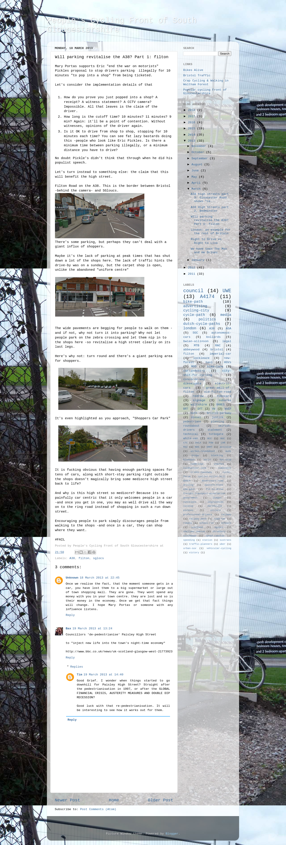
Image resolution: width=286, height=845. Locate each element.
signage (199, 400)
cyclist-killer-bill (211, 476)
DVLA (198, 442)
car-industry (194, 370)
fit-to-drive (214, 489)
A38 (72, 558)
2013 (192, 141)
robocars (224, 396)
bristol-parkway (219, 413)
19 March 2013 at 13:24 (92, 628)
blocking (217, 455)
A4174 (207, 296)
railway (226, 514)
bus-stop (225, 459)
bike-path (193, 302)
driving (188, 485)
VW (213, 409)
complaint (224, 468)
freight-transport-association (204, 493)
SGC (195, 332)
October (198, 152)
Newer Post (67, 800)
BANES (221, 404)
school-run (206, 523)
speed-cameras (215, 535)
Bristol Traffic (196, 75)
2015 (192, 128)
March (196, 189)
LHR (223, 442)
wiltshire (199, 404)
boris (207, 459)
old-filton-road (217, 392)
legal (226, 341)
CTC (185, 442)
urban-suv (189, 548)
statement (215, 430)
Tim (79, 674)
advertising (195, 306)
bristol (216, 349)
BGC (222, 438)
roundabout (191, 426)
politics (207, 319)
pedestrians (192, 421)
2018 (192, 110)
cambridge (197, 464)
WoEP (228, 409)
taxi (208, 362)
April (196, 183)
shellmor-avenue (194, 531)
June (196, 170)
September (200, 158)
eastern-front (214, 485)
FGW (211, 442)
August (197, 164)
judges (217, 497)
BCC (209, 438)
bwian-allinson (195, 341)
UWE (227, 291)
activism (225, 447)
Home (114, 800)
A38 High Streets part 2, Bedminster (210, 209)
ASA (228, 328)
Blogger (172, 833)
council (193, 291)
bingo (195, 455)
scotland (197, 527)
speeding (189, 540)
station (207, 540)
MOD (194, 366)
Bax (68, 628)
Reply (70, 615)
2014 (192, 134)
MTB (196, 345)
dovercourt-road (212, 480)
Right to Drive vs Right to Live (206, 241)
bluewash (189, 459)
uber (222, 544)
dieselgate (192, 383)
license (188, 506)
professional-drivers (197, 514)
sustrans (225, 540)
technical (190, 434)
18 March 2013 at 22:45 (100, 577)
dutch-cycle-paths (201, 324)
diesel (196, 417)
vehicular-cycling (219, 548)
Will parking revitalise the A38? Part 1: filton (210, 220)
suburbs (225, 400)
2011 (192, 274)
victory (194, 552)
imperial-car (220, 353)
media (225, 315)
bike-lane (215, 366)
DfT (200, 409)
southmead (189, 535)
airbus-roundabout (203, 451)
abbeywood (191, 349)
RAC (218, 345)
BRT (185, 409)
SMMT (209, 447)
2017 (192, 116)
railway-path (197, 518)
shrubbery (218, 531)
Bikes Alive (193, 70)
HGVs (227, 362)
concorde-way (194, 379)
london (189, 328)
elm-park (189, 489)
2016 (192, 122)
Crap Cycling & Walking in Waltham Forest (206, 82)
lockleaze (201, 358)
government (190, 497)
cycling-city (196, 311)
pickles (188, 510)
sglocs (98, 558)
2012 (192, 267)
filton (83, 558)
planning (217, 421)
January (198, 260)
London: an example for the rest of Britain (211, 231)
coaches (219, 464)
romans (187, 523)
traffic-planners (200, 544)
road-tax (219, 518)
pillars (215, 510)
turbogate (216, 434)
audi (228, 451)
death (186, 480)
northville (215, 506)
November (199, 146)
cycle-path (194, 315)
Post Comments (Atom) (98, 809)
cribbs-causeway (201, 472)
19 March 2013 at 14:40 (103, 674)
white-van (190, 438)
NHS (197, 447)
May (195, 177)
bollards (213, 337)
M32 (185, 447)
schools (226, 523)
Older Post (160, 800)
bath (194, 413)
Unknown (72, 577)
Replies (76, 666)
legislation (215, 502)
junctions (189, 502)
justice (217, 417)
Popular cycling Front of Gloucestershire (205, 91)
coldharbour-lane (194, 468)
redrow (198, 396)
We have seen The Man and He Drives (209, 250)
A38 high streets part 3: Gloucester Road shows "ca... (210, 197)
